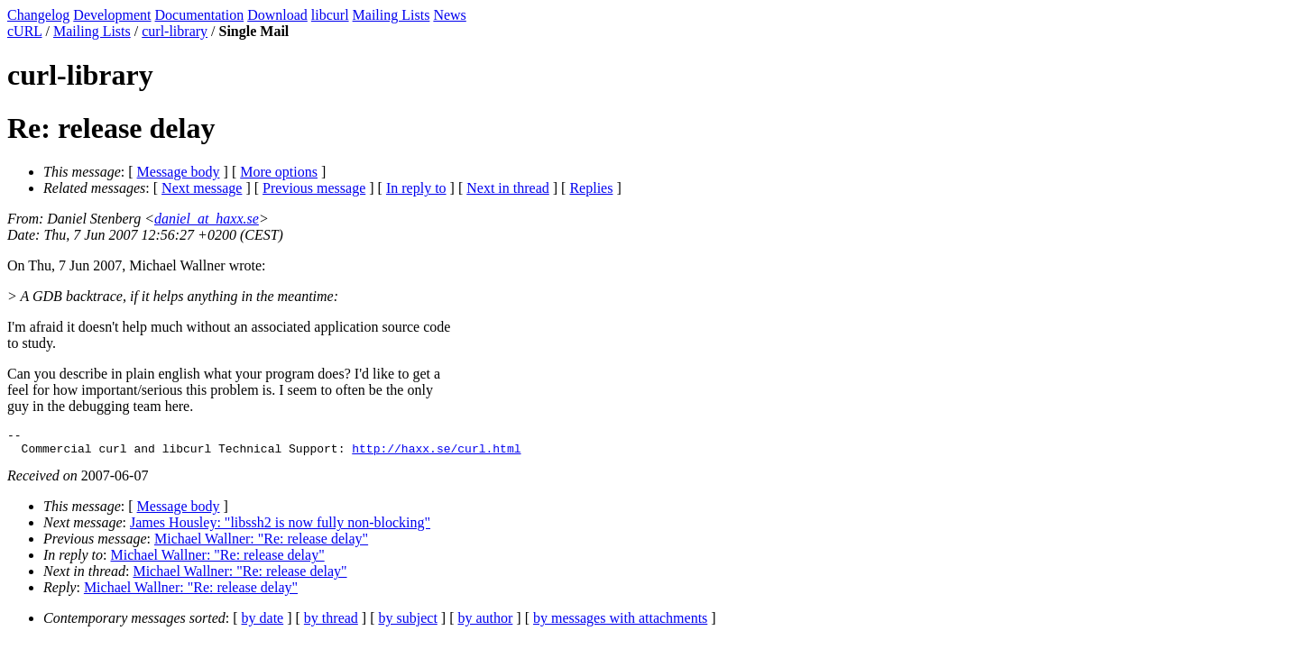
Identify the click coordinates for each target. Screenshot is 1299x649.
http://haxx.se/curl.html (436, 453)
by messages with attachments (620, 623)
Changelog (38, 15)
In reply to (416, 188)
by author (484, 623)
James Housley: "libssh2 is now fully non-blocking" (280, 527)
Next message (201, 188)
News (449, 15)
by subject (408, 623)
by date (263, 623)
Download (277, 15)
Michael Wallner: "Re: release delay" (261, 544)
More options (279, 171)
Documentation (199, 15)
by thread (331, 623)
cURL (24, 31)
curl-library (174, 31)
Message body (178, 171)
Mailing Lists (391, 15)
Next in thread (507, 188)
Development (112, 15)
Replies (591, 188)
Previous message (314, 188)
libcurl (330, 15)
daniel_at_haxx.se (206, 218)
